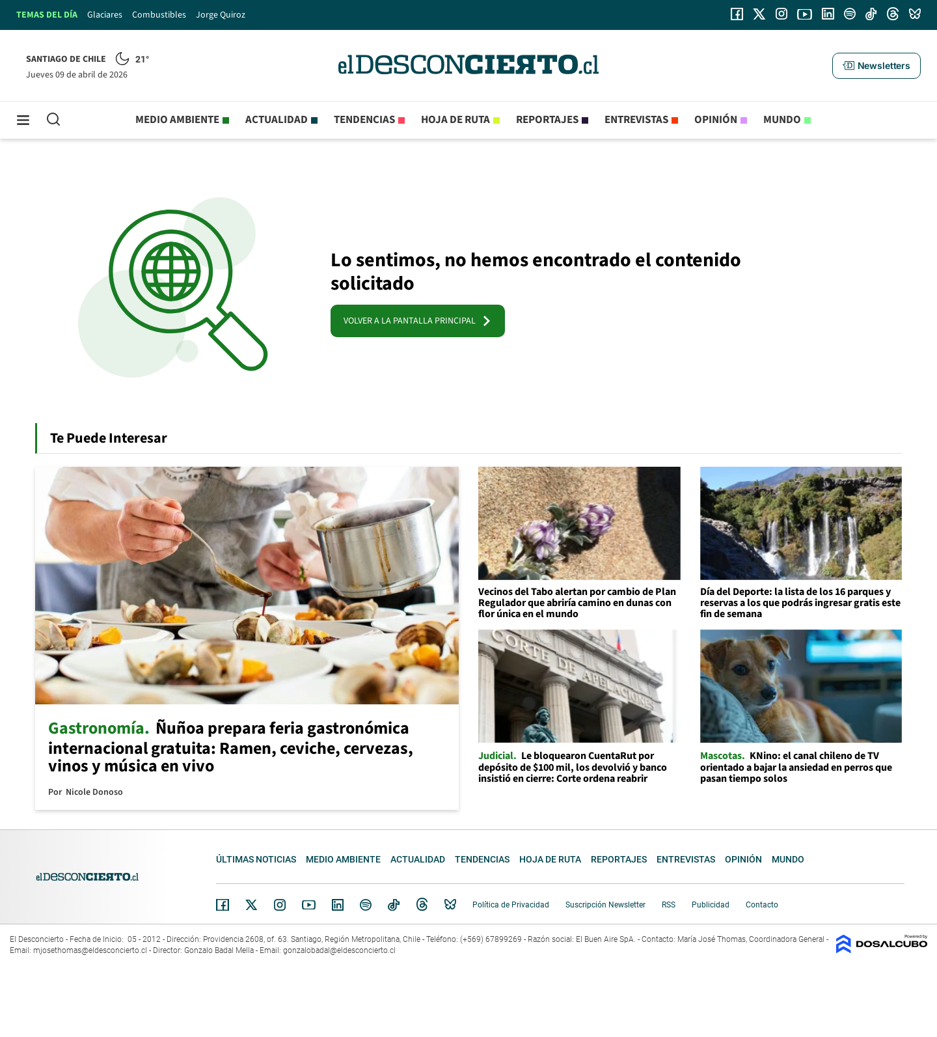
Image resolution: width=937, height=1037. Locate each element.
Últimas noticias (256, 859)
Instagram (280, 905)
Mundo (782, 120)
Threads (422, 904)
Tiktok (394, 905)
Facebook (222, 905)
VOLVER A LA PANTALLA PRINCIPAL (418, 320)
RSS (668, 904)
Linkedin (338, 905)
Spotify (366, 905)
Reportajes (547, 120)
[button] (876, 66)
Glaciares (104, 14)
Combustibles (159, 14)
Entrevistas (636, 120)
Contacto (762, 904)
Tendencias (364, 120)
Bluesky (450, 905)
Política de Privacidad (510, 904)
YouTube (308, 905)
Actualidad (276, 120)
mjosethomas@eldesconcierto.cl (90, 950)
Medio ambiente (177, 120)
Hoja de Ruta (455, 120)
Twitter (251, 905)
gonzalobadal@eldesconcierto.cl (339, 950)
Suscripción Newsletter (605, 904)
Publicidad (710, 904)
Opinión (715, 120)
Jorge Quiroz (220, 14)
